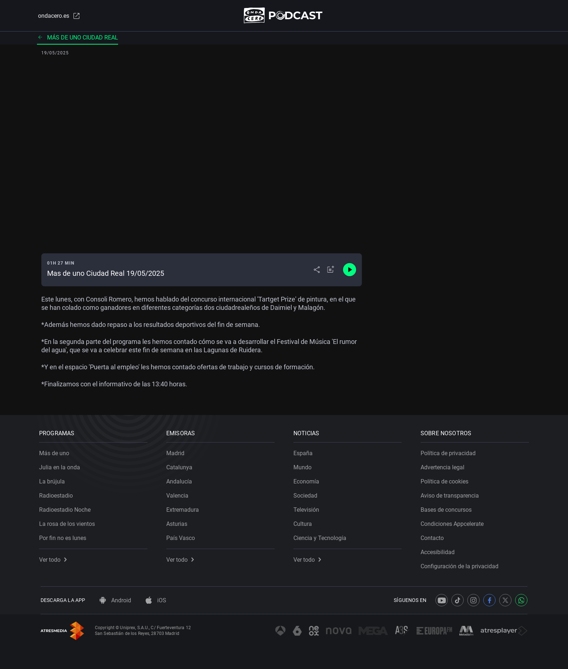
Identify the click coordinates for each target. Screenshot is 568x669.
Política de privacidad (449, 451)
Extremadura (184, 508)
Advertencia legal (444, 465)
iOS (156, 600)
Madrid (177, 451)
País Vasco (182, 536)
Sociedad (307, 494)
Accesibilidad (439, 550)
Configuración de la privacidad (461, 564)
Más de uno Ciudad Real (77, 37)
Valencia (179, 494)
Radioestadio (57, 494)
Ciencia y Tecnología (321, 536)
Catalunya (181, 465)
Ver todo (54, 558)
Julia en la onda (61, 465)
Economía (308, 480)
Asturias (178, 522)
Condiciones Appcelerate (453, 522)
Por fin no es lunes (64, 536)
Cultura (304, 522)
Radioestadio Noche (66, 508)
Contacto (433, 536)
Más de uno (56, 451)
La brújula (53, 480)
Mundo (304, 465)
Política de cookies (446, 480)
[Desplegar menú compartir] (316, 270)
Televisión (308, 508)
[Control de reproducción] (349, 270)
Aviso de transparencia (451, 494)
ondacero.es (58, 16)
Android (115, 600)
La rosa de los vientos (68, 522)
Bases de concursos (447, 508)
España (304, 451)
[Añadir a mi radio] (330, 270)
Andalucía (180, 480)
